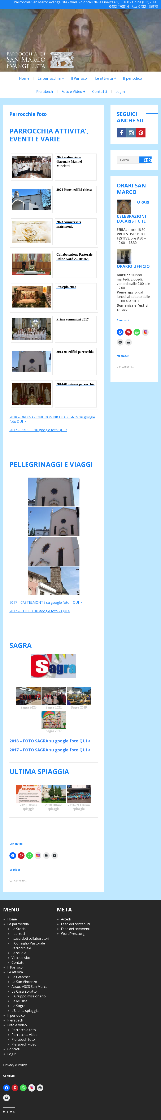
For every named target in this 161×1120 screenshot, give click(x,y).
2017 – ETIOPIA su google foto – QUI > (39, 611)
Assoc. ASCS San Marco (30, 986)
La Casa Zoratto (24, 991)
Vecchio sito (21, 957)
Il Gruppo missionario (29, 996)
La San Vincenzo (24, 981)
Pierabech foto (23, 1039)
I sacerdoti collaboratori (30, 938)
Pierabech (44, 91)
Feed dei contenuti (75, 924)
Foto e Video (71, 91)
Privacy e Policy (15, 1065)
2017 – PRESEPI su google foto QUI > (38, 430)
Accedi (66, 919)
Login (120, 91)
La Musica (19, 1001)
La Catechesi (21, 977)
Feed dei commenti (75, 928)
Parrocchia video (25, 1034)
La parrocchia (49, 78)
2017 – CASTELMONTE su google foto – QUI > (45, 602)
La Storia (19, 928)
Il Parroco (79, 78)
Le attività (104, 78)
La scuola (19, 953)
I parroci (18, 933)
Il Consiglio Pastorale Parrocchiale (28, 945)
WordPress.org (73, 933)
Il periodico (132, 78)
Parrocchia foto (24, 1030)
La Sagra (18, 1005)
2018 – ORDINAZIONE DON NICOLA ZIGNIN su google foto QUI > (52, 419)
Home (24, 78)
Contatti (99, 91)
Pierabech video (24, 1044)
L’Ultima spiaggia (25, 1010)
